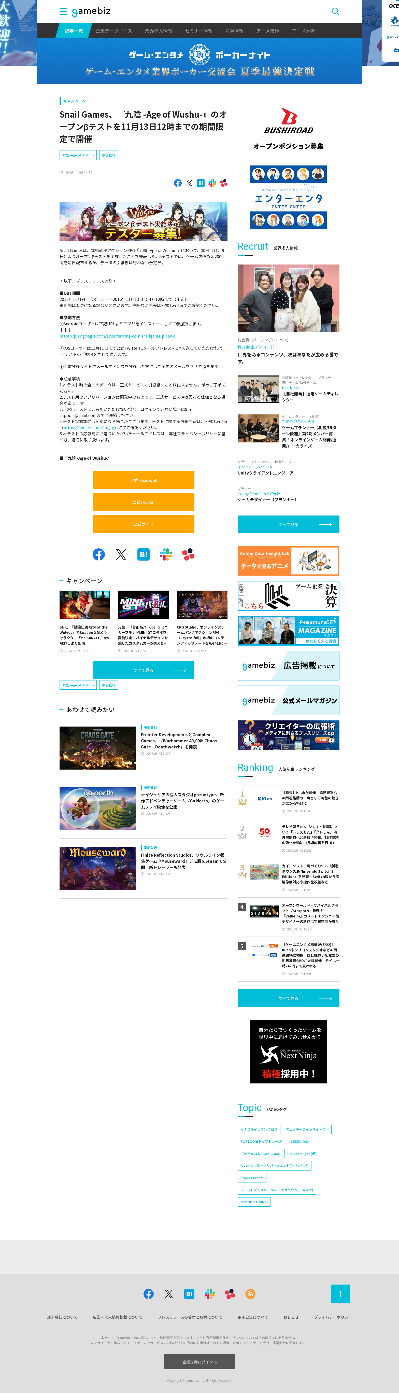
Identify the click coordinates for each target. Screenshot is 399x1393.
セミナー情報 (198, 30)
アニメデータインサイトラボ (307, 1129)
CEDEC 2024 (300, 1141)
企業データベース (114, 30)
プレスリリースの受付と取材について (190, 1317)
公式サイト (143, 524)
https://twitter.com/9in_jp (89, 427)
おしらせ (291, 1317)
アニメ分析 (303, 30)
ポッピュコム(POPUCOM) (259, 1153)
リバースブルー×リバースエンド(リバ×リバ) (274, 1165)
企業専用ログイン (199, 1361)
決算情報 (234, 30)
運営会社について (62, 1317)
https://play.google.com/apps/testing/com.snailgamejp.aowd (118, 336)
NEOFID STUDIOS (254, 1202)
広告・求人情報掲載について (117, 1317)
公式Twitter (143, 502)
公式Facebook (143, 480)
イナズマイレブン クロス (259, 1129)
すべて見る (143, 670)
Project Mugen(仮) (302, 1153)
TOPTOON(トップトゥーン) (261, 1141)
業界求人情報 (158, 30)
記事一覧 (74, 30)
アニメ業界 (267, 30)
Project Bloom (252, 1177)
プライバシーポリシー (333, 1317)
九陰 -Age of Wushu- (78, 154)
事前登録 (108, 154)
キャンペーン (74, 101)
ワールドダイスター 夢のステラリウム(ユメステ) (276, 1189)
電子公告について (253, 1317)
